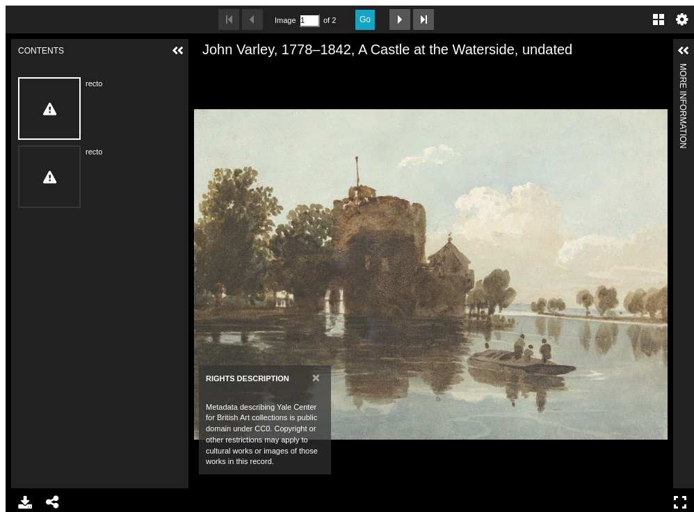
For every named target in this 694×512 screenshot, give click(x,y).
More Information (683, 69)
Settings (682, 19)
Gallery (658, 19)
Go (365, 19)
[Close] (316, 377)
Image (285, 20)
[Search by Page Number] (309, 20)
